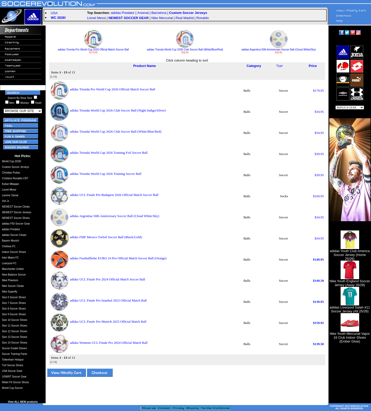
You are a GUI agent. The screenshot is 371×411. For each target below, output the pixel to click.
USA (54, 13)
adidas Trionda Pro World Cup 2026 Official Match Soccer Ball (93, 48)
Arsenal (143, 13)
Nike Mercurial (162, 18)
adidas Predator (122, 13)
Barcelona (158, 13)
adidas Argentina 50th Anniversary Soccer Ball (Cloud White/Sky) (278, 48)
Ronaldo (202, 18)
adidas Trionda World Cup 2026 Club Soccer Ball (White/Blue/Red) (185, 48)
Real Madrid (184, 18)
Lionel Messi (96, 18)
